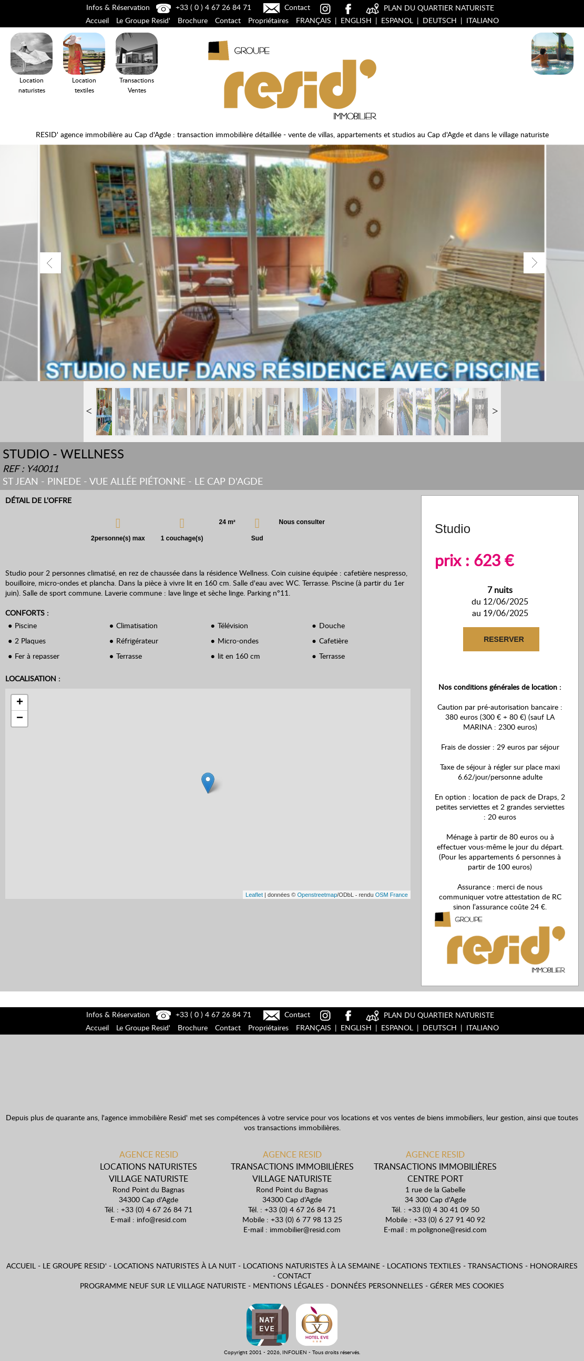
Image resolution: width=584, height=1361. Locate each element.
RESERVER (503, 639)
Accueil (97, 20)
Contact (285, 7)
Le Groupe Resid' (143, 20)
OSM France (391, 895)
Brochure (193, 20)
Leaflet (254, 895)
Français (313, 20)
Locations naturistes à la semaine (311, 1266)
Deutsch (440, 20)
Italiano (482, 20)
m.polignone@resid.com (448, 1229)
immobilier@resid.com (305, 1229)
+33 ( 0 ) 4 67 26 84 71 (202, 7)
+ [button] (19, 703)
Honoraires (554, 1266)
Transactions (495, 1266)
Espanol (397, 20)
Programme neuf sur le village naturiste (163, 1286)
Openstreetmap (317, 895)
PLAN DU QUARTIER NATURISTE (428, 8)
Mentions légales (288, 1286)
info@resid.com (162, 1219)
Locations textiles (424, 1266)
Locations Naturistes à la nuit (552, 76)
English (356, 20)
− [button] (19, 718)
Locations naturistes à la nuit (175, 1266)
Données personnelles (377, 1286)
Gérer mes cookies (467, 1286)
